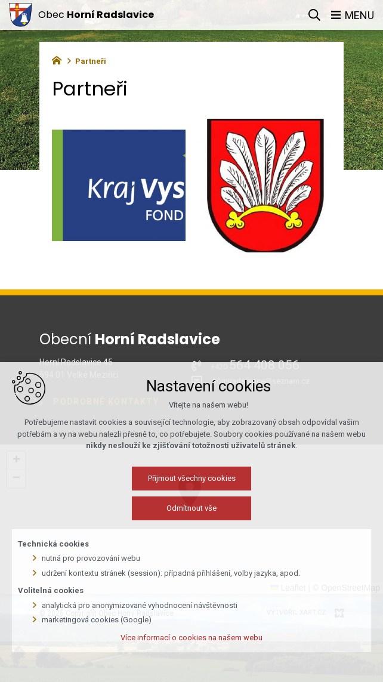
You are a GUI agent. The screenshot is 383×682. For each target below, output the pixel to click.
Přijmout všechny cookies (192, 478)
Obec (96, 14)
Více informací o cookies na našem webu (191, 637)
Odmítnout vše (191, 508)
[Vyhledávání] (314, 15)
